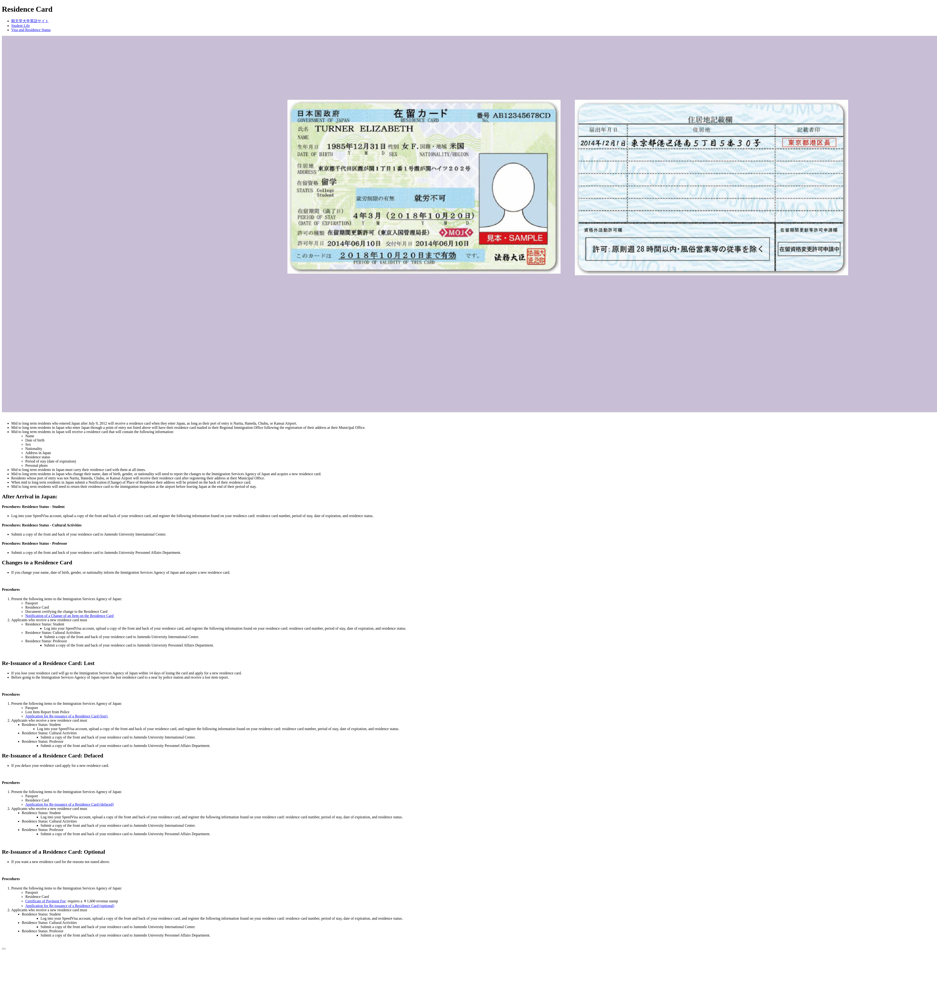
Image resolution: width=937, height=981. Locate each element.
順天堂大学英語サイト (30, 21)
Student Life (20, 26)
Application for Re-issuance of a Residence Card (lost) (66, 716)
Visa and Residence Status (31, 30)
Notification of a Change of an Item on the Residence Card (69, 616)
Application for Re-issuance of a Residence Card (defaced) (69, 804)
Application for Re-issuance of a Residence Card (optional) (69, 906)
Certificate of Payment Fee (45, 901)
